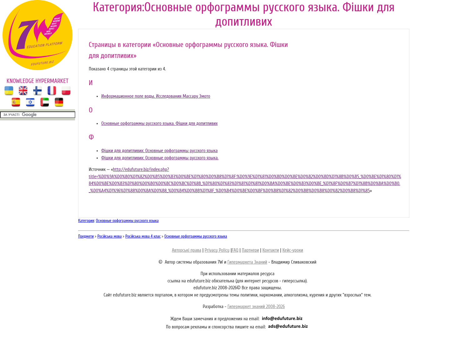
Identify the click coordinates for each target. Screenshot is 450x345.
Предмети (86, 236)
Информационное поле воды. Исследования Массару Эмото (155, 96)
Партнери (250, 250)
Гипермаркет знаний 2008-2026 (256, 306)
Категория (86, 220)
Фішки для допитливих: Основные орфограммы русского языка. (159, 158)
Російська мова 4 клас (143, 236)
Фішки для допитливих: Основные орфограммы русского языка (159, 150)
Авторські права (186, 250)
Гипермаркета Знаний (247, 262)
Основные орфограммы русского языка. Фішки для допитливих (159, 123)
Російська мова (110, 236)
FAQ (235, 250)
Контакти (270, 250)
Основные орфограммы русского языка (127, 220)
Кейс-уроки (292, 250)
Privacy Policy (217, 250)
